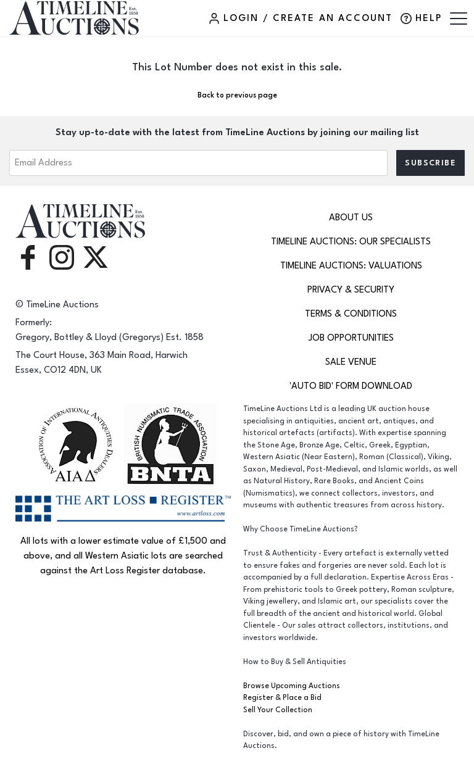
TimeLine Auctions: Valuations (351, 265)
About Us (351, 217)
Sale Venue (350, 362)
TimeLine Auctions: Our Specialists (351, 241)
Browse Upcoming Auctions (291, 686)
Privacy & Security (350, 290)
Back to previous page (237, 95)
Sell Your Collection (277, 710)
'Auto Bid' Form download (350, 386)
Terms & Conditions (351, 314)
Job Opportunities (351, 338)
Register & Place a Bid (282, 698)
